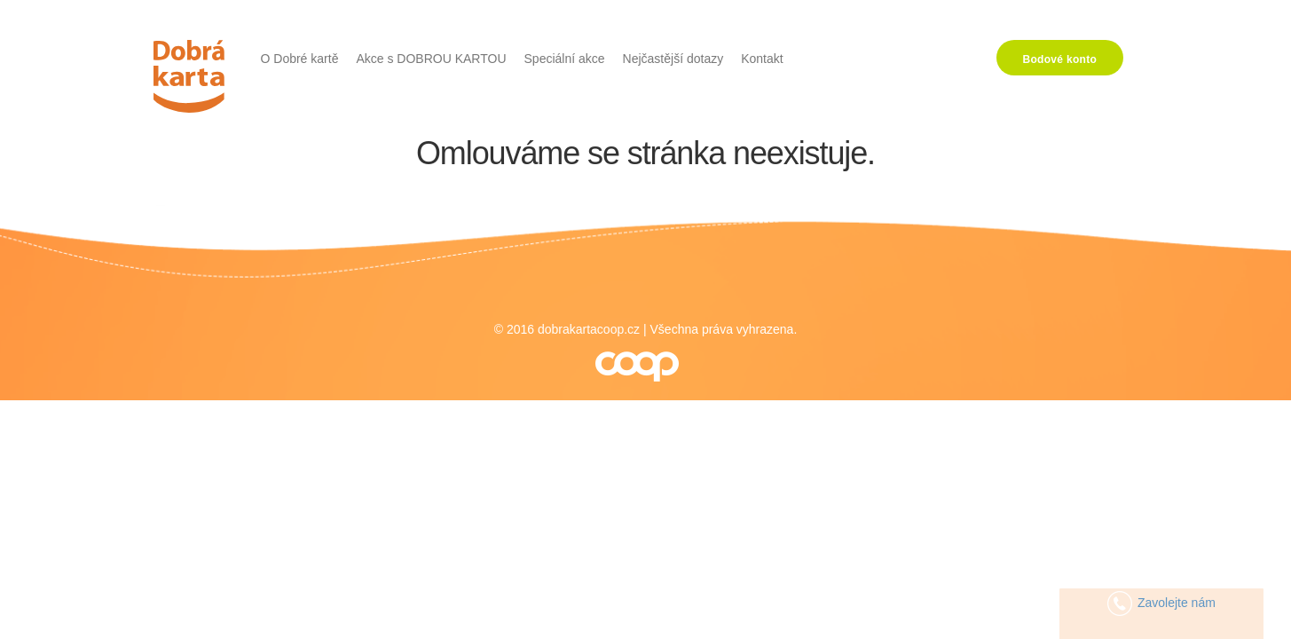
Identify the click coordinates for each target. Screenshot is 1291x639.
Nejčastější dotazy (673, 58)
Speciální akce (564, 58)
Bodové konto (1060, 59)
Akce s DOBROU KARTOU (431, 58)
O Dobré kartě (300, 58)
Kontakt (762, 58)
